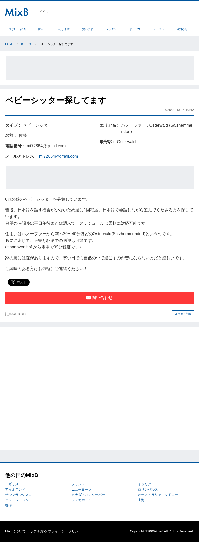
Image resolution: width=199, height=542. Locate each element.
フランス (78, 484)
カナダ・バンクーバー (88, 495)
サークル (158, 29)
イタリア (144, 484)
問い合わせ (99, 297)
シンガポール (81, 500)
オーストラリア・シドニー (158, 495)
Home (9, 44)
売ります (64, 29)
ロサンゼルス (148, 489)
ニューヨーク (81, 489)
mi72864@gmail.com (58, 156)
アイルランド (15, 489)
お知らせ (182, 29)
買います (87, 29)
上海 (141, 500)
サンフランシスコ (18, 495)
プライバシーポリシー (65, 531)
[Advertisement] (100, 68)
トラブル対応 (37, 531)
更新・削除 (183, 313)
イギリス (12, 484)
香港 (8, 505)
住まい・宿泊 (17, 29)
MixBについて (15, 531)
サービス (135, 29)
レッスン (111, 29)
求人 (40, 29)
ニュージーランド (18, 500)
